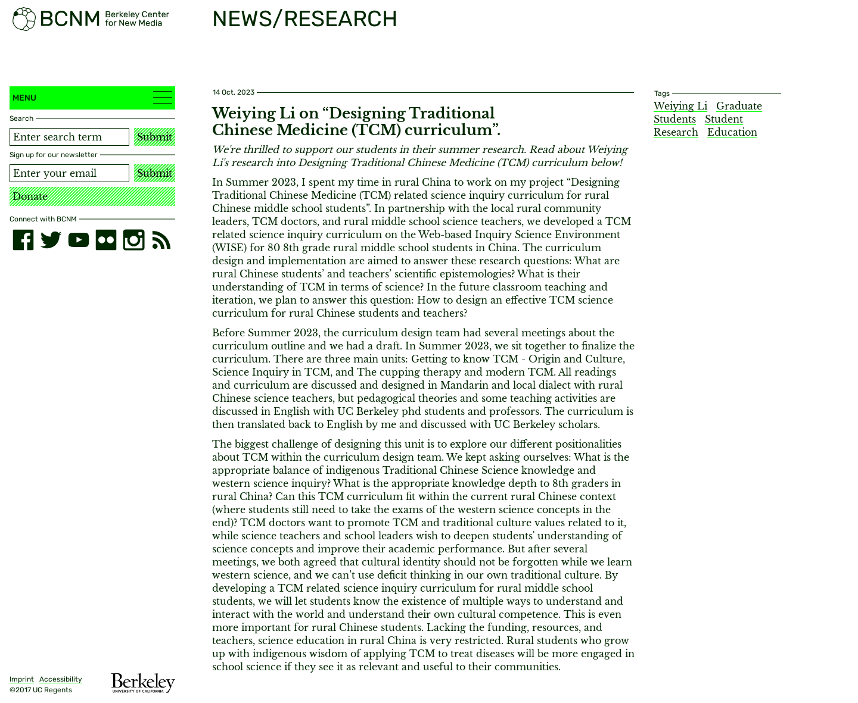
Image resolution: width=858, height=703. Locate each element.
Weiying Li (680, 106)
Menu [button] (92, 97)
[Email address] (69, 173)
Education (732, 132)
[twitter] (50, 240)
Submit (154, 137)
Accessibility (60, 679)
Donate (30, 196)
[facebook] (23, 240)
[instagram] (133, 240)
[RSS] (161, 240)
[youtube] (78, 240)
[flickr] (106, 240)
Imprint (22, 679)
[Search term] (69, 137)
